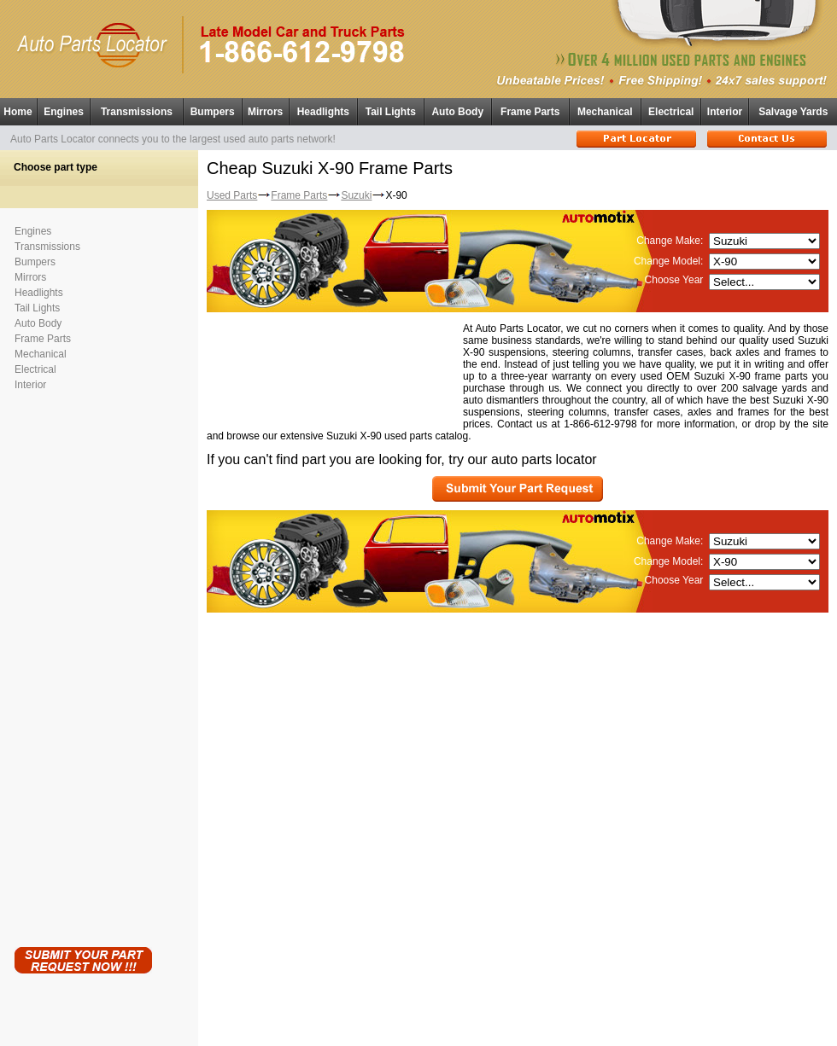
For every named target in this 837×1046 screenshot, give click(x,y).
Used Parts (232, 195)
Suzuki (356, 195)
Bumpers (212, 112)
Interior (724, 112)
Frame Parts (529, 112)
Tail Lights (391, 112)
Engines (64, 112)
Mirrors (265, 112)
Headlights (323, 112)
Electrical (671, 112)
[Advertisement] (83, 665)
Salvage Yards (793, 112)
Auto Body (457, 112)
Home (17, 112)
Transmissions (137, 112)
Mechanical (605, 112)
